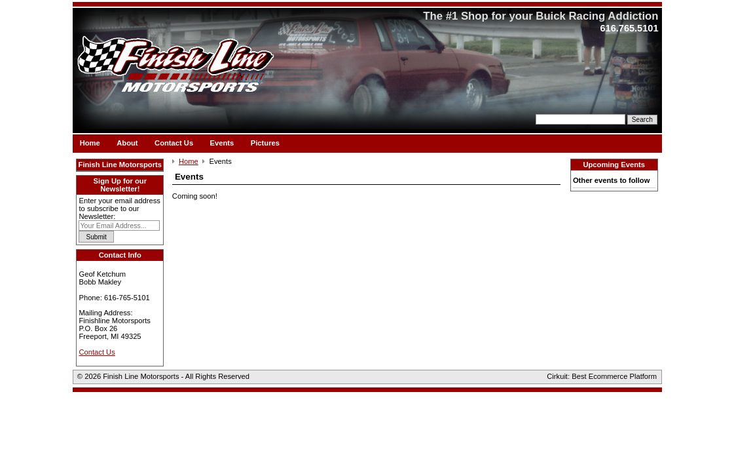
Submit (96, 237)
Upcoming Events (614, 164)
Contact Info (120, 255)
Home (90, 142)
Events (222, 142)
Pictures (265, 142)
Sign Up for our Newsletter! (120, 185)
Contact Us (174, 142)
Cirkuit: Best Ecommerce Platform (602, 376)
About (127, 142)
